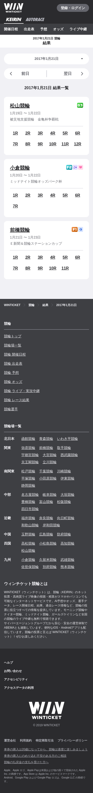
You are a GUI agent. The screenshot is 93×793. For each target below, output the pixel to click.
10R (52, 144)
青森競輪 (46, 439)
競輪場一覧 (12, 345)
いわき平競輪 (67, 439)
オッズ (58, 29)
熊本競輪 (67, 567)
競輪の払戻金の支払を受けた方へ (26, 762)
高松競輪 (28, 543)
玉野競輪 (28, 534)
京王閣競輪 (30, 462)
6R (77, 133)
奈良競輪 (46, 518)
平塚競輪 (28, 478)
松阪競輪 (64, 502)
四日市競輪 (30, 509)
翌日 (74, 74)
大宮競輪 (50, 455)
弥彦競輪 (28, 448)
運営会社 (10, 740)
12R (77, 144)
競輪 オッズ (13, 382)
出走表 (29, 29)
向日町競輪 (65, 518)
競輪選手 (11, 409)
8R (27, 144)
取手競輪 (64, 448)
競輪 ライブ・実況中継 (22, 391)
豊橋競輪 (28, 502)
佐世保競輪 (30, 567)
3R (40, 133)
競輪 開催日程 (15, 354)
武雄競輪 (67, 560)
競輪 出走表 (13, 363)
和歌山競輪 (30, 525)
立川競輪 (50, 462)
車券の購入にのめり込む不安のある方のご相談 (35, 756)
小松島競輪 (48, 543)
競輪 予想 (11, 373)
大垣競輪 (67, 495)
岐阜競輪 (50, 495)
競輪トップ (12, 336)
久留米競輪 (48, 560)
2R (27, 133)
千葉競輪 (46, 471)
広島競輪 (46, 534)
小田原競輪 (48, 478)
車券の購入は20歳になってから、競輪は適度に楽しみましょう (46, 749)
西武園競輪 (69, 455)
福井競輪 (28, 518)
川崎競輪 (64, 471)
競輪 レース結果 (16, 400)
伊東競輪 (67, 478)
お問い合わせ (13, 671)
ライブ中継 (78, 29)
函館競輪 (28, 439)
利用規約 (26, 740)
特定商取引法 (45, 740)
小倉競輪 (20, 168)
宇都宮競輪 (30, 455)
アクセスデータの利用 (19, 688)
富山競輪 (46, 502)
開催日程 (11, 29)
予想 (43, 29)
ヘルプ (8, 662)
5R (65, 133)
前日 (18, 74)
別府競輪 (50, 567)
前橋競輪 (20, 230)
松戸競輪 (28, 471)
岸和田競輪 (51, 525)
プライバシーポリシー (72, 740)
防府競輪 (64, 534)
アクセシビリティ (16, 679)
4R (52, 133)
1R (15, 133)
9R (40, 144)
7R (15, 144)
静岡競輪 (28, 485)
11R (65, 144)
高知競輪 (67, 543)
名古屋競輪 (30, 495)
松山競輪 (20, 105)
